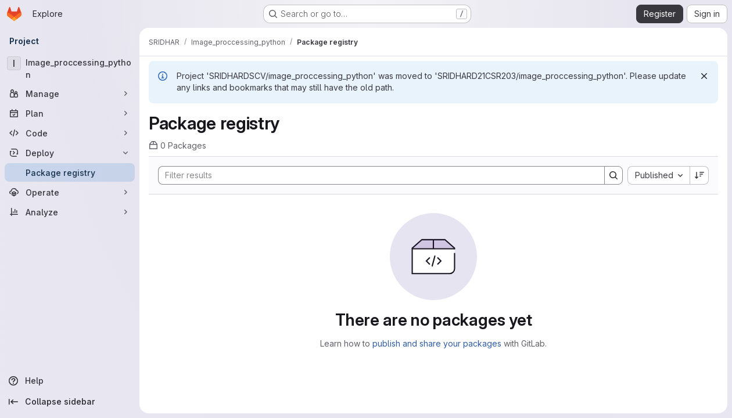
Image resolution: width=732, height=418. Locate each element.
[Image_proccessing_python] (70, 68)
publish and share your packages (436, 343)
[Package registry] (70, 172)
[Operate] (70, 192)
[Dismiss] (704, 76)
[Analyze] (70, 212)
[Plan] (70, 113)
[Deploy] (70, 152)
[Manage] (70, 93)
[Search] (375, 175)
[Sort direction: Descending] (699, 175)
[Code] (70, 133)
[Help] (70, 381)
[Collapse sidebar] (70, 401)
